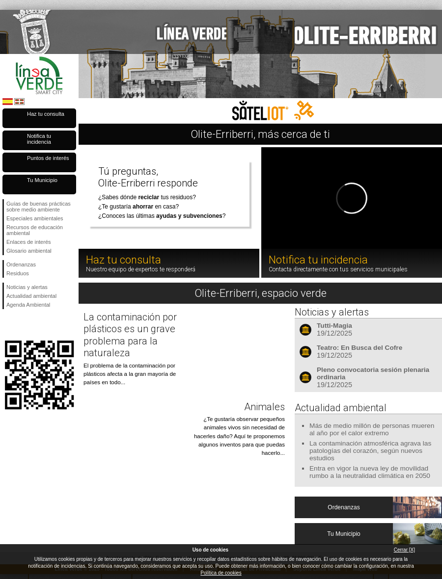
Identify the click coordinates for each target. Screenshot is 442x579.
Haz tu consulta (45, 114)
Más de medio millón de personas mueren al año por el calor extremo (371, 429)
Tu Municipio (42, 180)
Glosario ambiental (29, 251)
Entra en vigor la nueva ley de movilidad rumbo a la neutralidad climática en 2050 (369, 472)
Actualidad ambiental (31, 296)
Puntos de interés (48, 158)
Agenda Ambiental (28, 305)
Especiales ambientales (34, 218)
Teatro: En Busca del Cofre (359, 347)
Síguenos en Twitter (24, 325)
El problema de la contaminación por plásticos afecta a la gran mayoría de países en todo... (129, 374)
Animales (264, 407)
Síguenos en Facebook (8, 325)
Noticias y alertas (27, 287)
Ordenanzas (21, 264)
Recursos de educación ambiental (34, 230)
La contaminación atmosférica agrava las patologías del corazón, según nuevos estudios (370, 451)
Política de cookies (220, 573)
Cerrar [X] (404, 550)
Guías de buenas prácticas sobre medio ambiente (38, 206)
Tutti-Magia (334, 325)
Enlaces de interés (28, 242)
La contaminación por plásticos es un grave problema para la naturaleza (130, 335)
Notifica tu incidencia (39, 139)
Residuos (17, 273)
